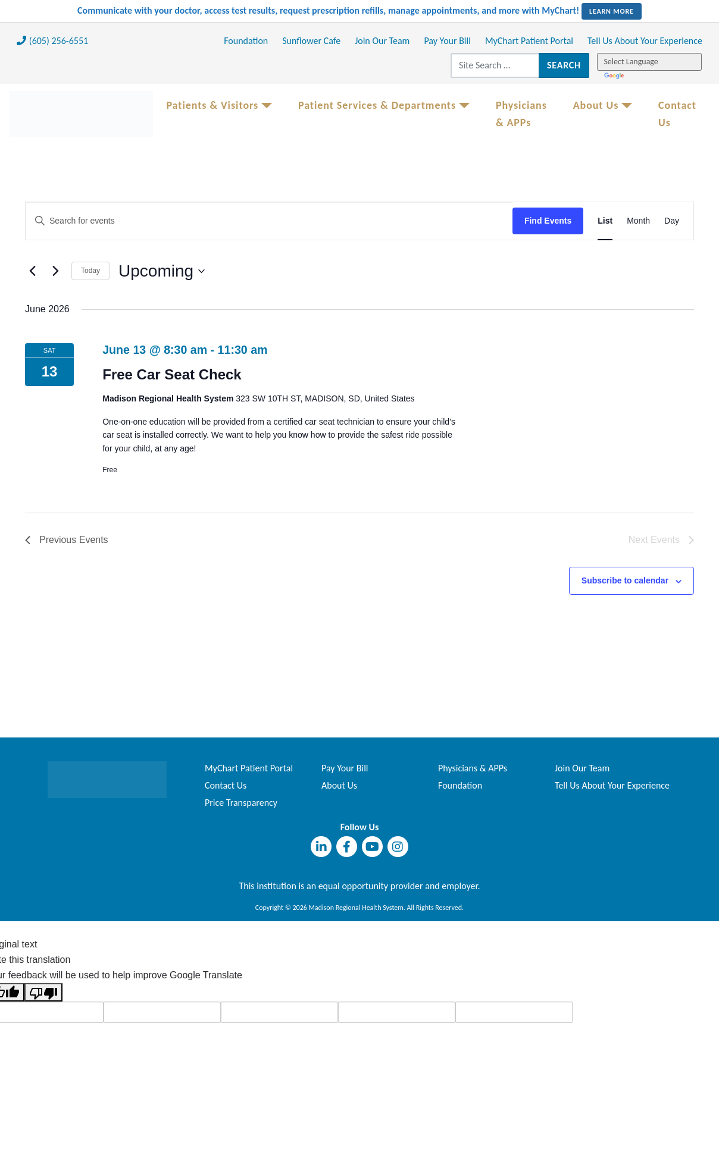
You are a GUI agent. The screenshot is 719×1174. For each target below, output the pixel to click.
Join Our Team (382, 40)
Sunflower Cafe (311, 40)
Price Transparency (241, 802)
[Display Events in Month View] (638, 221)
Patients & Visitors (212, 105)
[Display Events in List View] (605, 221)
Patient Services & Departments (377, 105)
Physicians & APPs (521, 114)
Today (90, 270)
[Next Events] (55, 271)
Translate (615, 76)
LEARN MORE (611, 11)
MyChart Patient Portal (529, 40)
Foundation (246, 40)
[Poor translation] (43, 992)
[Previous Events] (32, 271)
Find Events (547, 220)
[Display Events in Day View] (671, 221)
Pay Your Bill (447, 40)
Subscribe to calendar (625, 580)
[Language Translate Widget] (649, 62)
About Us (596, 105)
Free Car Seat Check (171, 374)
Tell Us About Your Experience (644, 40)
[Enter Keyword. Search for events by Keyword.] (269, 221)
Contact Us (677, 114)
